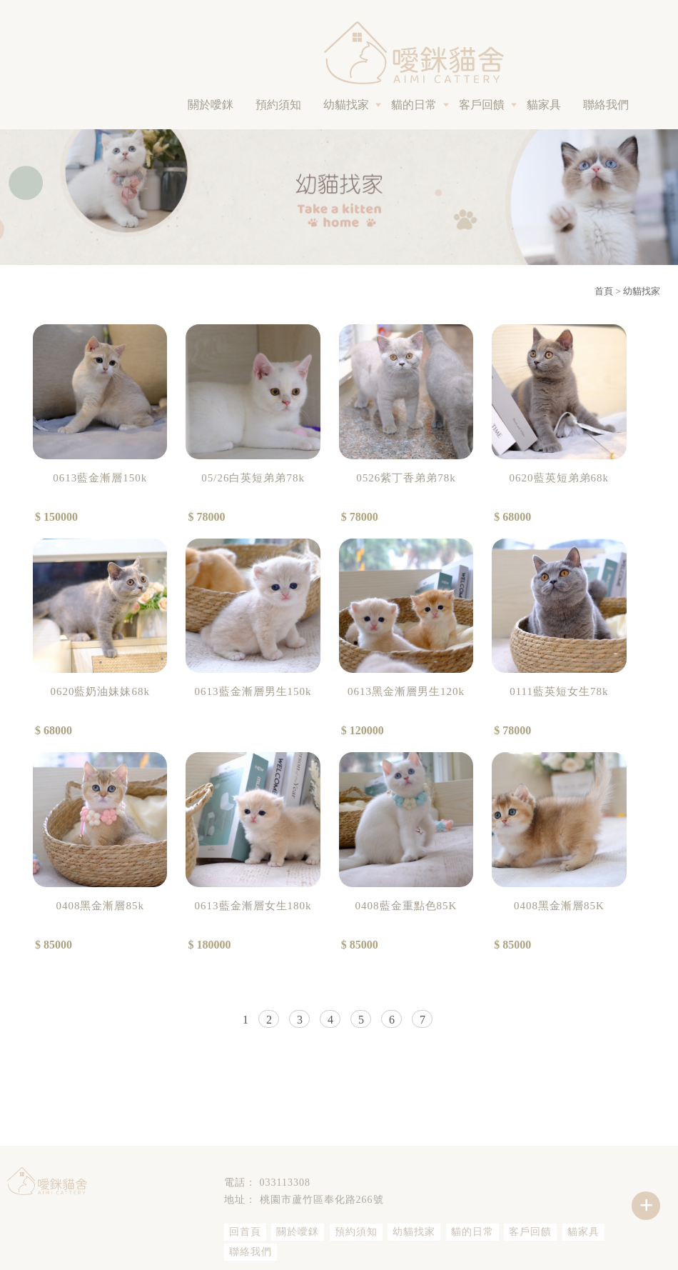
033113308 (285, 1182)
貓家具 (544, 105)
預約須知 (278, 105)
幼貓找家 (346, 105)
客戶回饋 (482, 105)
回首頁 (245, 1231)
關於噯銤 (210, 105)
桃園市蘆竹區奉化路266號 (322, 1199)
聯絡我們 (606, 105)
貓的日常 (414, 105)
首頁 (603, 291)
